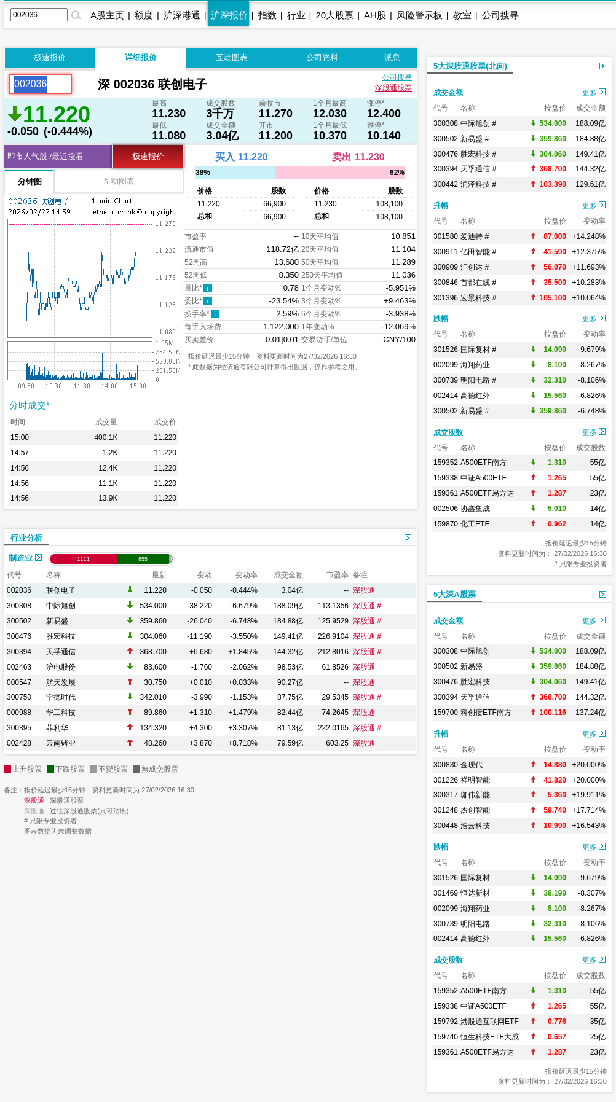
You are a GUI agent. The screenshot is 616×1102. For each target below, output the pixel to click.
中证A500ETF (483, 478)
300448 (445, 825)
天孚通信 (61, 651)
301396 (445, 298)
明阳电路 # (478, 380)
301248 (445, 810)
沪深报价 (229, 15)
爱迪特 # (474, 236)
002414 (445, 395)
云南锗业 (61, 743)
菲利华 (57, 728)
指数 (267, 15)
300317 (445, 795)
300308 (19, 605)
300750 (19, 697)
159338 (445, 478)
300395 (19, 728)
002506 (445, 508)
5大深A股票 (454, 594)
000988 (19, 712)
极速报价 (50, 57)
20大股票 (334, 15)
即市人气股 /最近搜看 (45, 156)
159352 (445, 462)
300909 (445, 267)
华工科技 (61, 712)
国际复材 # (478, 349)
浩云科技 (475, 825)
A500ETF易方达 (487, 493)
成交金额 (448, 92)
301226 (445, 780)
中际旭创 (61, 605)
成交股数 (448, 432)
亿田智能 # (478, 252)
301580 (445, 236)
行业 (296, 15)
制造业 (25, 558)
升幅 (440, 205)
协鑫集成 (475, 508)
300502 (19, 621)
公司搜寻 (500, 15)
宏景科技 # (478, 298)
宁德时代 (61, 697)
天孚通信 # (478, 169)
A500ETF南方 (483, 462)
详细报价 (141, 57)
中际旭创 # (478, 123)
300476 (19, 636)
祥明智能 (475, 780)
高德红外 (475, 395)
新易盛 (57, 621)
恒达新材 (475, 893)
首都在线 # (478, 282)
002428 (19, 743)
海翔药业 (475, 365)
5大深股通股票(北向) (470, 66)
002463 (19, 667)
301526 (445, 349)
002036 (19, 590)
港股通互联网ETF (489, 1021)
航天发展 (61, 682)
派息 (392, 57)
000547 (19, 682)
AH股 (375, 15)
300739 (445, 380)
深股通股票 (393, 88)
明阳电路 (475, 924)
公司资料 (322, 57)
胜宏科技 (61, 636)
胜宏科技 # (478, 154)
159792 (445, 1021)
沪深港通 (182, 15)
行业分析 (26, 537)
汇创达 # (474, 267)
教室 (462, 15)
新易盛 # (474, 139)
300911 (445, 252)
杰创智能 (475, 810)
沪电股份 (61, 667)
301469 (445, 893)
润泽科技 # (478, 184)
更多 (594, 92)
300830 (445, 764)
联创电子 (61, 590)
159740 (445, 1037)
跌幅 (440, 319)
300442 (445, 184)
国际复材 (475, 877)
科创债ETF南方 (485, 712)
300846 (445, 282)
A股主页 (107, 15)
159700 (445, 712)
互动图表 (232, 57)
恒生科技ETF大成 (489, 1037)
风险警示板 (420, 15)
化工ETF (474, 524)
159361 (445, 493)
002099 (445, 365)
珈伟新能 (475, 795)
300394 (19, 651)
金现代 (471, 764)
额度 (144, 15)
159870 (445, 524)
